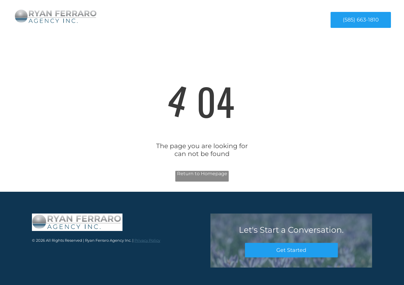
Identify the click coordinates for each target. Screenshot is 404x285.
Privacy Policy (147, 240)
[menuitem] (145, 19)
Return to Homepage (202, 173)
